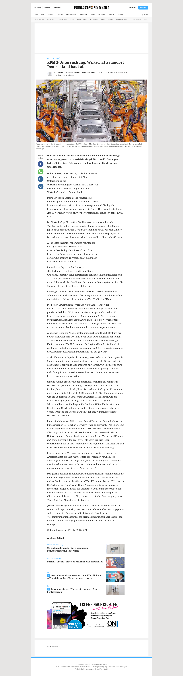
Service (111, 14)
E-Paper (47, 7)
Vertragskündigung (100, 667)
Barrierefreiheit (86, 667)
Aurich (72, 19)
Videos (50, 14)
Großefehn (94, 19)
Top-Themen (39, 19)
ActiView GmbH (102, 669)
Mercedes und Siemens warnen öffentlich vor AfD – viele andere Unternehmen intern (74, 577)
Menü (37, 7)
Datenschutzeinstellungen (117, 667)
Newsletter (57, 7)
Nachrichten (39, 14)
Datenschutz (65, 667)
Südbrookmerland (122, 19)
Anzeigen (101, 14)
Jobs (93, 14)
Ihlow (103, 19)
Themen (60, 14)
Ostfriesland (136, 19)
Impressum (75, 667)
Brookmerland (82, 19)
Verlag (120, 14)
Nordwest (50, 19)
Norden (110, 19)
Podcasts (83, 14)
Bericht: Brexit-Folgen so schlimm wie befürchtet (75, 561)
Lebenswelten (71, 14)
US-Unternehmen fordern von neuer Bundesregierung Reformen (67, 549)
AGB (57, 667)
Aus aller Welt (62, 19)
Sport (146, 19)
